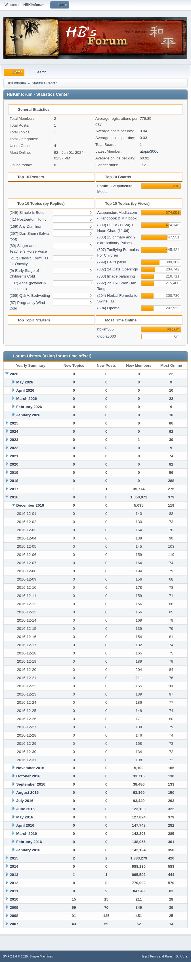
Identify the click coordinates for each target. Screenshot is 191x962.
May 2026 (24, 382)
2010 (14, 899)
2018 (14, 481)
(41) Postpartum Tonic (27, 219)
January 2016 (28, 850)
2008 (14, 916)
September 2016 (30, 784)
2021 (14, 456)
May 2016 (24, 817)
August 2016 (27, 792)
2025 (14, 423)
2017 (14, 489)
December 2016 (30, 505)
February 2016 (29, 842)
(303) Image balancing (116, 276)
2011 (14, 891)
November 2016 (30, 768)
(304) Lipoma (108, 308)
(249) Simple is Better (27, 212)
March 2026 (26, 398)
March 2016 (26, 833)
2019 (14, 472)
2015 (14, 858)
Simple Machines (41, 956)
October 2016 (28, 776)
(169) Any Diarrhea (25, 226)
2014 (14, 866)
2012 (14, 883)
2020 (14, 464)
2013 (14, 875)
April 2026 (25, 390)
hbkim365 (105, 329)
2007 (14, 924)
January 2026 (28, 415)
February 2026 (29, 407)
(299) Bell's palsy (111, 262)
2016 (14, 497)
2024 (14, 431)
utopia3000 (149, 151)
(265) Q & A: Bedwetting (29, 295)
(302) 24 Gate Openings (117, 269)
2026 (14, 374)
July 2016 (24, 801)
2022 (14, 448)
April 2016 (25, 825)
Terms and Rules (161, 956)
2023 (14, 440)
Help (144, 956)
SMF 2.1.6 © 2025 (15, 956)
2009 (14, 907)
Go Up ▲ (181, 956)
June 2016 (25, 809)
